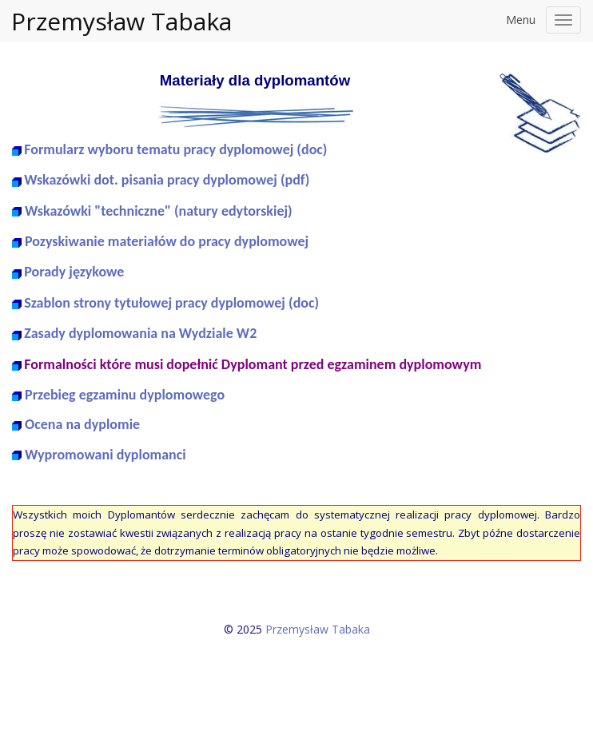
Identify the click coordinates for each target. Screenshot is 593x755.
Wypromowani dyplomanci (105, 454)
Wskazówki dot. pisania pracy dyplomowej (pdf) (166, 180)
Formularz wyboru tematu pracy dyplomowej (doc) (175, 149)
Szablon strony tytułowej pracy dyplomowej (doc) (171, 303)
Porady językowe (74, 271)
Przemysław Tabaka (121, 21)
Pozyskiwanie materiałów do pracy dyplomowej (166, 241)
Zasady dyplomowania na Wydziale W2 (140, 333)
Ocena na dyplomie (82, 424)
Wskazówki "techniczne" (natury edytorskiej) (159, 211)
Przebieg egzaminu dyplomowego (125, 394)
